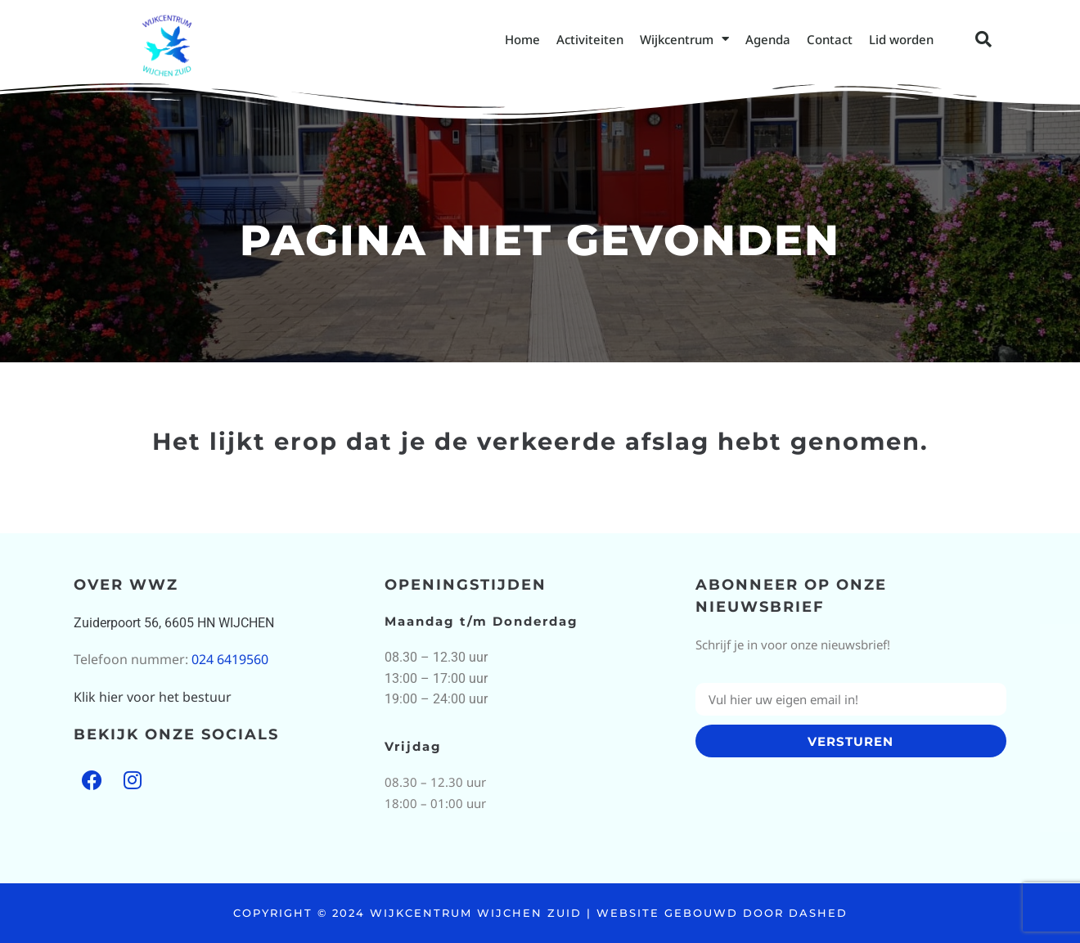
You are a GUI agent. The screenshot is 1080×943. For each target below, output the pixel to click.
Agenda (767, 39)
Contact (830, 39)
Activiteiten (589, 39)
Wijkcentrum (684, 39)
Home (522, 39)
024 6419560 (229, 659)
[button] (983, 39)
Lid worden (901, 39)
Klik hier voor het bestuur (153, 697)
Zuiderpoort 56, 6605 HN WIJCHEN (174, 623)
